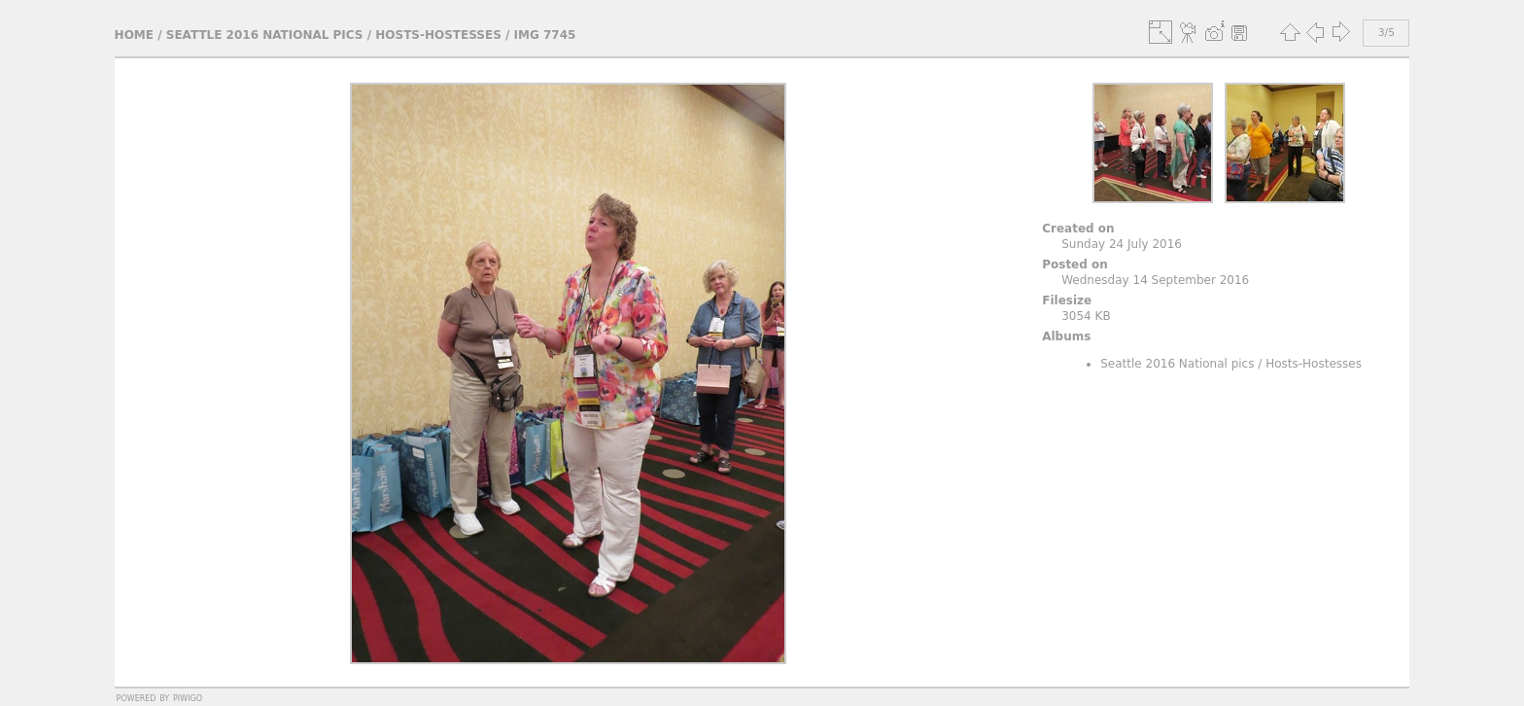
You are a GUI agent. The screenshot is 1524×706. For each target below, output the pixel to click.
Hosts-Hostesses (438, 35)
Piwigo (187, 697)
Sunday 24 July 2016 (1121, 244)
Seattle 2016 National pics (265, 35)
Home (134, 35)
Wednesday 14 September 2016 (1155, 280)
